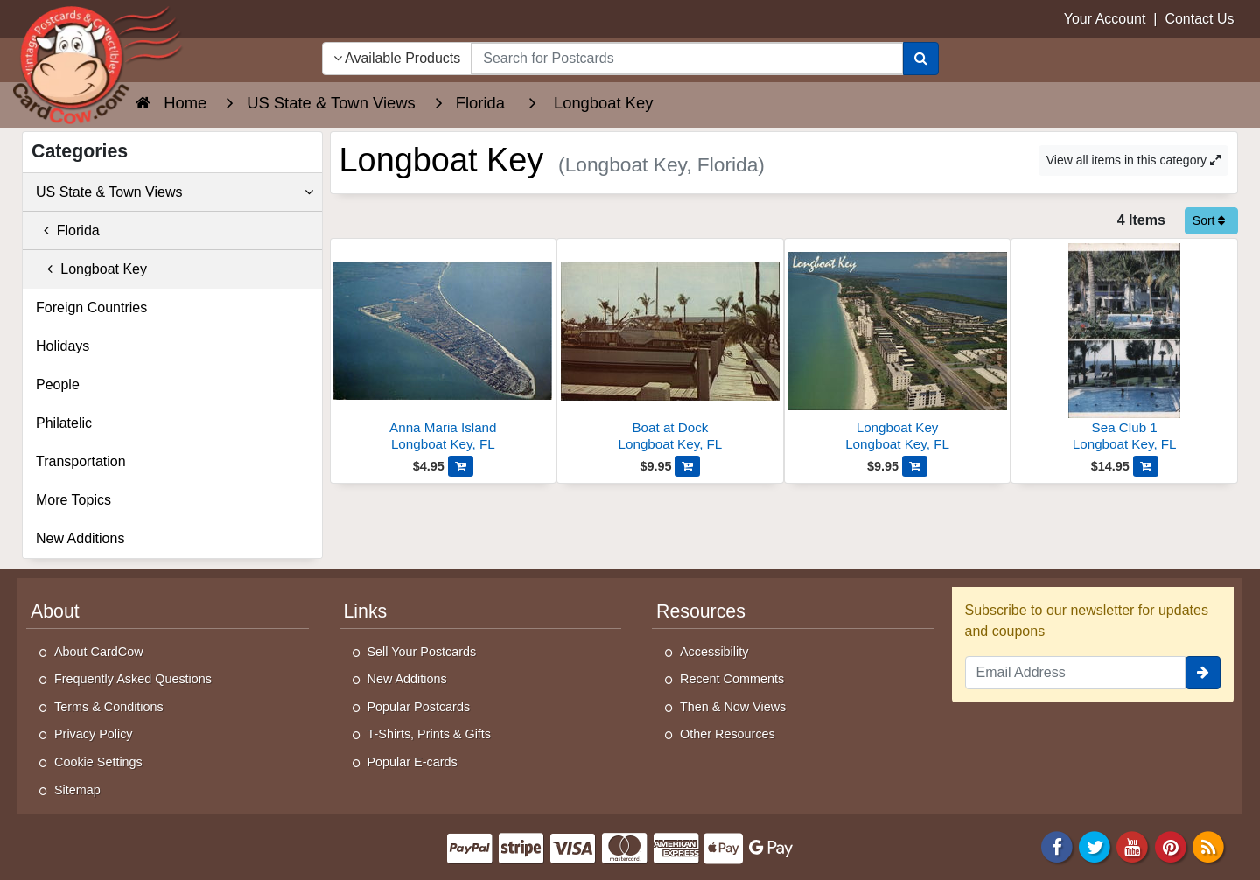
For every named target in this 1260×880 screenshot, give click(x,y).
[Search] (921, 58)
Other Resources (727, 734)
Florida (68, 230)
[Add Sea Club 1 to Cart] (1145, 466)
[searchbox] (687, 58)
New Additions (80, 538)
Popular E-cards (413, 762)
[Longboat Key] (898, 349)
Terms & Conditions (109, 707)
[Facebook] (1057, 846)
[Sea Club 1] (1124, 349)
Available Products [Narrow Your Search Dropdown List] (397, 58)
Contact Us (1199, 18)
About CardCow (99, 652)
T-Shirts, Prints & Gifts (430, 734)
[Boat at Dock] (670, 349)
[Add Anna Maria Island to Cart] (460, 466)
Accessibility (714, 652)
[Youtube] (1133, 846)
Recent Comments (732, 679)
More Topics (73, 499)
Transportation (81, 461)
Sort (1209, 220)
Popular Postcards (419, 707)
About (55, 611)
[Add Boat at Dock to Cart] (687, 466)
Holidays (62, 346)
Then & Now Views (733, 707)
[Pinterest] (1170, 846)
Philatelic (64, 423)
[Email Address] (1075, 672)
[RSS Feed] (1208, 846)
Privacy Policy (93, 734)
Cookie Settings (98, 762)
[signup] (1203, 672)
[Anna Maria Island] (443, 349)
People (58, 384)
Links (366, 611)
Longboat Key (91, 269)
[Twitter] (1094, 846)
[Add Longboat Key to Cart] (915, 466)
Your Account (1105, 18)
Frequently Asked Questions (133, 679)
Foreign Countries (91, 307)
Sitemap (77, 790)
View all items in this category (1133, 160)
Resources (701, 611)
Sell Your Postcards (422, 652)
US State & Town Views (174, 192)
